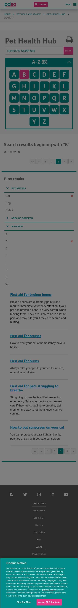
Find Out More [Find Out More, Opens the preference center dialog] (24, 602)
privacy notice (49, 590)
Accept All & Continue (49, 602)
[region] (39, 583)
